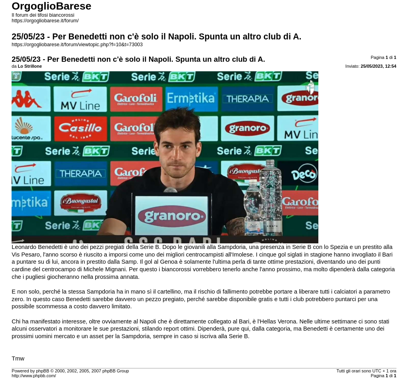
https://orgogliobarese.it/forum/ (45, 21)
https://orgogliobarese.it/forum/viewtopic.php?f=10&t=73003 (77, 44)
